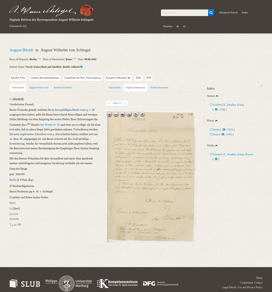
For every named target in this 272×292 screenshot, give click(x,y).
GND (39, 59)
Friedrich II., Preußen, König (228, 104)
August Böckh (21, 50)
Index (245, 12)
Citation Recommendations (44, 77)
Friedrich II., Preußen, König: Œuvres (233, 154)
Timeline (167, 26)
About (259, 278)
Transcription (18, 87)
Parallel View (18, 77)
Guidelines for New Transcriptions (82, 77)
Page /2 (117, 103)
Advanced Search (228, 12)
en (184, 26)
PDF (148, 77)
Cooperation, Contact (251, 282)
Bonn (216, 134)
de (177, 26)
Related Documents (63, 87)
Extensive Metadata (118, 77)
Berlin (216, 129)
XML (138, 77)
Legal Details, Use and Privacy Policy (242, 287)
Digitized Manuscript (39, 87)
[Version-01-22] (17, 26)
